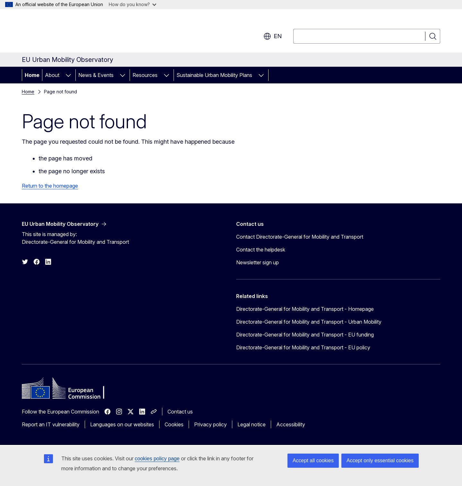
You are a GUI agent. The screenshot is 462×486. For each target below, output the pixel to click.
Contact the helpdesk (260, 249)
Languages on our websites (122, 424)
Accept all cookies (313, 460)
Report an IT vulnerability (51, 424)
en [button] (272, 36)
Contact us (180, 411)
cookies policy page (157, 458)
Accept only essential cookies (380, 460)
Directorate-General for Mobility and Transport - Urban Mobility (308, 322)
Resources (145, 75)
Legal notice (251, 424)
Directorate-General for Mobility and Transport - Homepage (305, 309)
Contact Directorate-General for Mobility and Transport (299, 237)
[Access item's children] (68, 75)
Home (32, 75)
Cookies (174, 424)
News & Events (96, 75)
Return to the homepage (50, 186)
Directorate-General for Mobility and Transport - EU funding (305, 334)
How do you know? (132, 4)
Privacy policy (210, 424)
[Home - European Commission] (73, 32)
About (52, 75)
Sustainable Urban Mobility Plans (214, 75)
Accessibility (290, 424)
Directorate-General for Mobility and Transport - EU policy (303, 347)
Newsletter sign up (257, 262)
